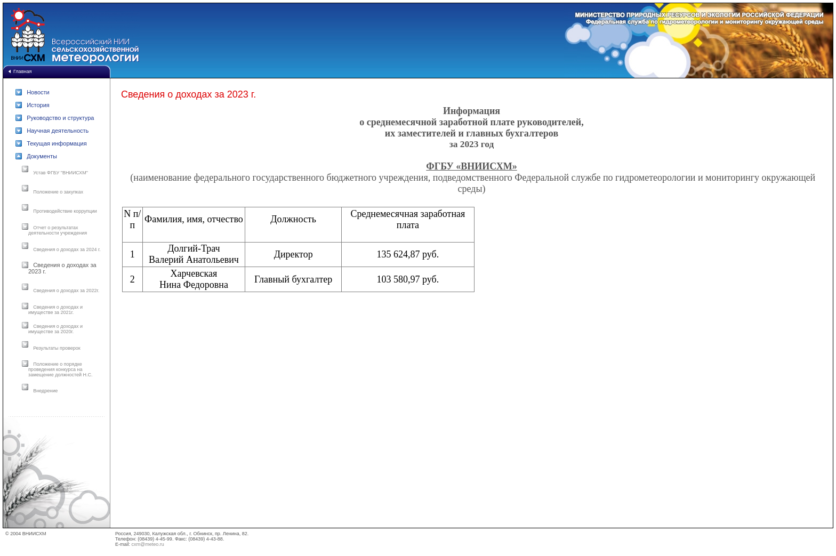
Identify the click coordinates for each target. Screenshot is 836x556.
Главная (22, 71)
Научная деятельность (58, 130)
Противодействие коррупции (65, 211)
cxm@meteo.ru (148, 544)
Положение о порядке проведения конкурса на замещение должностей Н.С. (60, 369)
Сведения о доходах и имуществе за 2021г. (55, 309)
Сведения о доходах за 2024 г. (67, 249)
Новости (38, 92)
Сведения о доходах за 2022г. (66, 290)
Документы (42, 156)
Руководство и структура (60, 118)
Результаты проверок (56, 348)
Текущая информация (56, 143)
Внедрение (45, 390)
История (38, 105)
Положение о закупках (58, 192)
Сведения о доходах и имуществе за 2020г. (55, 329)
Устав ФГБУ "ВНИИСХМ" (60, 172)
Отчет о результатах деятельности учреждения (57, 230)
